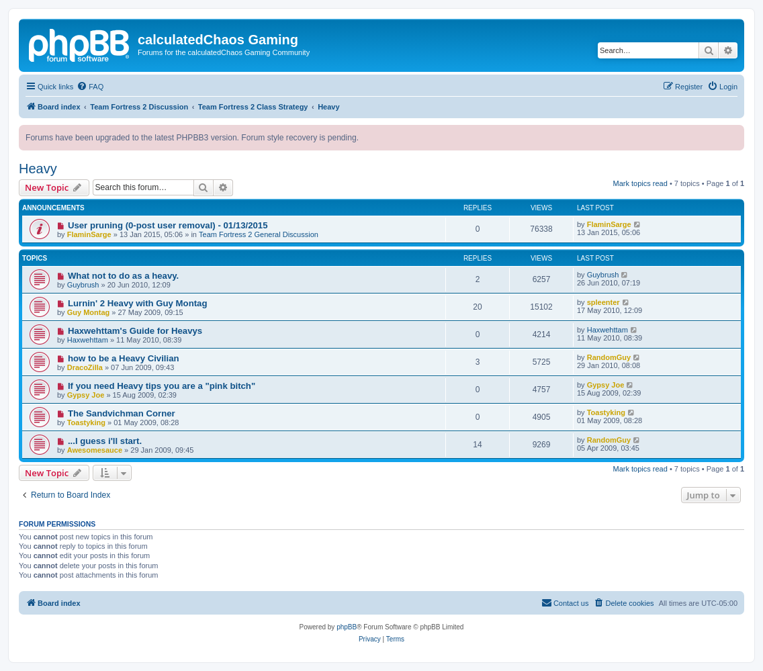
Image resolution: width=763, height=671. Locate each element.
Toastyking (86, 422)
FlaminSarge (89, 234)
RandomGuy (609, 357)
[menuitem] (90, 87)
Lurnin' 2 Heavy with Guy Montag (138, 303)
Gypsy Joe (86, 395)
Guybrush (83, 285)
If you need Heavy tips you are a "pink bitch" (161, 386)
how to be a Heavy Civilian (123, 358)
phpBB (346, 627)
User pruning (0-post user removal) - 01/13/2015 (168, 225)
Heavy (38, 168)
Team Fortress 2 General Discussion (258, 234)
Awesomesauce (94, 450)
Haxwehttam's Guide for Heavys (135, 331)
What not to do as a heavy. (123, 276)
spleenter (603, 302)
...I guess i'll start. (105, 441)
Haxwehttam (87, 340)
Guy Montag (88, 312)
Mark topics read (640, 183)
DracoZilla (85, 367)
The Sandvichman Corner (121, 413)
